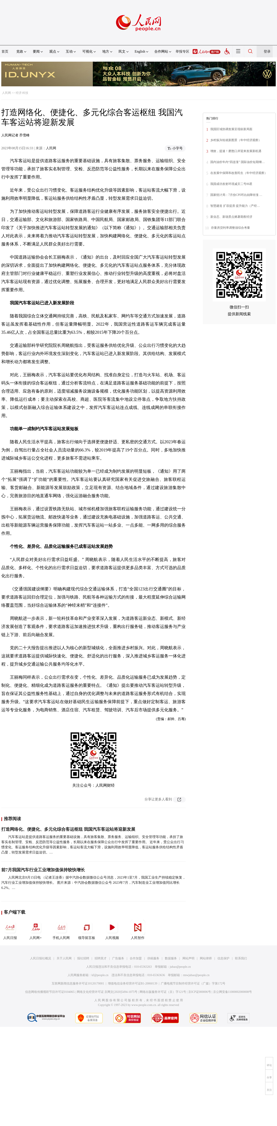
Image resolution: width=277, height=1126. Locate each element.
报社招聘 (83, 958)
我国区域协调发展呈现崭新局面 (231, 129)
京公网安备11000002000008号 (232, 991)
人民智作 (137, 930)
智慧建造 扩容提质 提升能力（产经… (235, 205)
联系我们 (241, 958)
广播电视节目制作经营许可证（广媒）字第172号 (193, 983)
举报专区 (182, 51)
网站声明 (188, 958)
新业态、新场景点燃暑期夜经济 (231, 216)
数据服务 (171, 958)
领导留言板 (86, 930)
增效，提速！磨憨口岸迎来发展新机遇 (235, 151)
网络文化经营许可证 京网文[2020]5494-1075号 (107, 991)
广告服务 (118, 958)
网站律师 (206, 958)
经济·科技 (22, 92)
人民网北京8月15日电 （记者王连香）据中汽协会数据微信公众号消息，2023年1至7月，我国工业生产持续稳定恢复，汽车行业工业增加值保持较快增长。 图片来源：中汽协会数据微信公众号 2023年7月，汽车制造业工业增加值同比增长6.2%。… (93, 883)
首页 (5, 51)
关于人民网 (64, 958)
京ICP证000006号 (199, 991)
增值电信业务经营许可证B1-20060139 (132, 983)
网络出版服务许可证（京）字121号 (163, 991)
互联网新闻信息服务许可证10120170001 (78, 983)
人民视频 (112, 930)
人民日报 (10, 930)
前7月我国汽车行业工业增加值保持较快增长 (43, 869)
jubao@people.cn (180, 966)
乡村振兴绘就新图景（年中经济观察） (235, 140)
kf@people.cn (100, 975)
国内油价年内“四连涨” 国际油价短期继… (237, 162)
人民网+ (35, 930)
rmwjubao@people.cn (196, 975)
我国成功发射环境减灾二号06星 (231, 184)
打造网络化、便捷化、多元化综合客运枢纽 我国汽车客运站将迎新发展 (68, 829)
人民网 (6, 92)
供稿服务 (153, 958)
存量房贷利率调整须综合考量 (230, 227)
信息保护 (223, 958)
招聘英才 (101, 958)
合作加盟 (136, 958)
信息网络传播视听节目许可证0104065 (50, 991)
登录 (267, 51)
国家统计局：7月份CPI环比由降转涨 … (236, 195)
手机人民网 (61, 930)
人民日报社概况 (40, 958)
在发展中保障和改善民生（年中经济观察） (238, 173)
